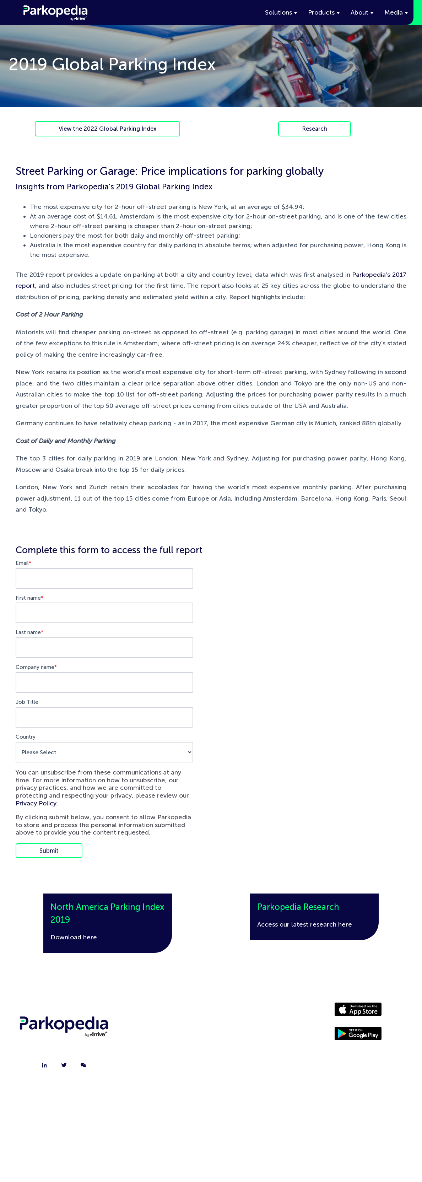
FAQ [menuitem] (164, 1066)
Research (314, 128)
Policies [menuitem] (248, 1048)
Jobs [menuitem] (164, 1048)
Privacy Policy (36, 803)
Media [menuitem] (248, 1030)
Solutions (278, 12)
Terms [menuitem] (248, 1066)
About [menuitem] (164, 1012)
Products (321, 12)
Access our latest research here (304, 924)
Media (393, 12)
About (359, 12)
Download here (73, 937)
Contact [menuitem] (164, 1030)
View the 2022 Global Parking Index (107, 128)
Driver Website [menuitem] (248, 1012)
